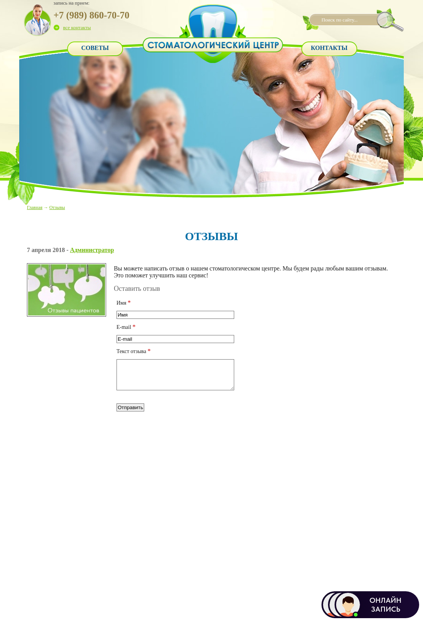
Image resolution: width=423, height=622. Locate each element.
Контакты (329, 48)
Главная (34, 207)
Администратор (92, 250)
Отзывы (57, 207)
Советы (95, 48)
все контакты (77, 27)
